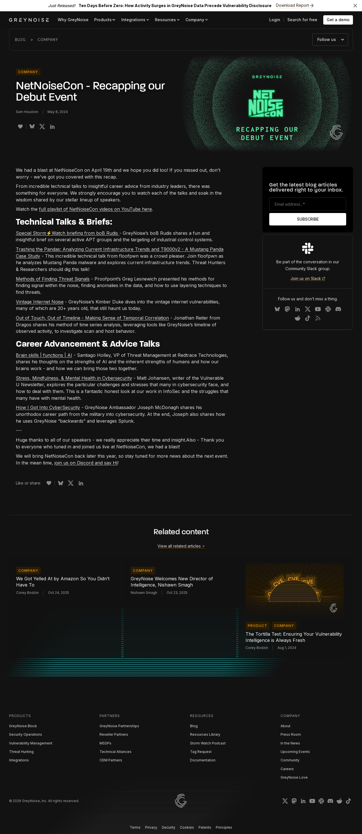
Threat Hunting (21, 752)
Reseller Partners (114, 734)
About (285, 726)
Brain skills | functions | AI (44, 355)
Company (48, 39)
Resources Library (205, 734)
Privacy (151, 827)
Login (274, 19)
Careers (287, 769)
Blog (20, 39)
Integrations (19, 760)
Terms (135, 827)
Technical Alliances (116, 752)
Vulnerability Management (30, 743)
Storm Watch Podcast (208, 743)
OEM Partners (111, 760)
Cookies (187, 827)
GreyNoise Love (294, 777)
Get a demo (338, 19)
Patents (205, 827)
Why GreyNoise (73, 19)
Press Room (291, 734)
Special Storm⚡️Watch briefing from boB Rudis (67, 233)
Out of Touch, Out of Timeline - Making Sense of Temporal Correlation (92, 318)
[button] (105, 20)
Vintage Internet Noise (40, 302)
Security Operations (25, 734)
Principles (224, 827)
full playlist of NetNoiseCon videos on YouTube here (95, 209)
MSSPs (105, 743)
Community (290, 760)
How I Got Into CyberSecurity (48, 407)
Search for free (302, 19)
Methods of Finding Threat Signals (53, 279)
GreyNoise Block (23, 726)
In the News (290, 743)
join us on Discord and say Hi (86, 463)
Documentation (203, 760)
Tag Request (201, 752)
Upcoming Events (295, 752)
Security (168, 827)
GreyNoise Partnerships (119, 726)
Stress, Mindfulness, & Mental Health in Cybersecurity (74, 378)
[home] (29, 20)
